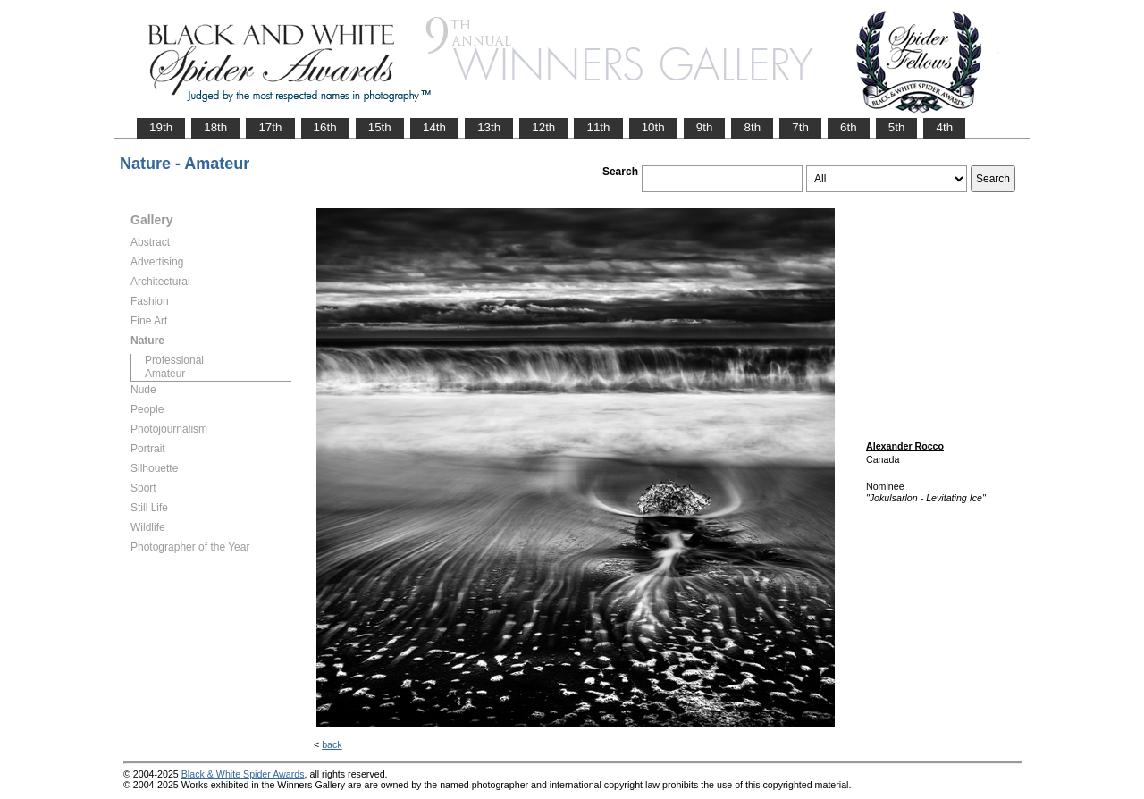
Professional (174, 360)
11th (597, 127)
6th (848, 127)
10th (653, 127)
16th (325, 127)
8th (752, 127)
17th (269, 127)
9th (704, 127)
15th (379, 127)
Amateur (165, 373)
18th (215, 127)
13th (488, 127)
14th (434, 127)
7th (800, 127)
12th (543, 127)
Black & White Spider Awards (243, 774)
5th (897, 127)
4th (944, 127)
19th (160, 127)
